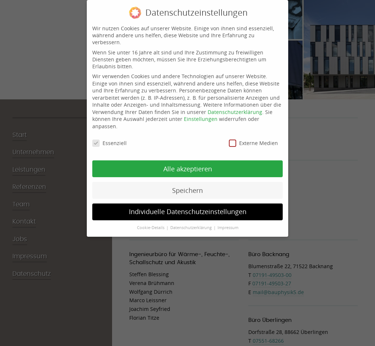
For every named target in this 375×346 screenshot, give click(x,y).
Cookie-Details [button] (151, 224)
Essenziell (109, 139)
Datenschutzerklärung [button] (191, 224)
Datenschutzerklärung (235, 107)
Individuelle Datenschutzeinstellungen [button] (187, 208)
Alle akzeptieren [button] (187, 165)
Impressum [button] (228, 224)
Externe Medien (253, 139)
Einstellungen (201, 115)
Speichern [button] (187, 186)
